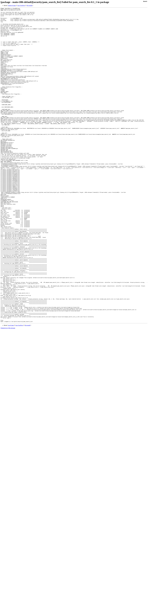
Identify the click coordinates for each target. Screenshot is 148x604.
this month (29, 5)
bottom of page (12, 5)
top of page (11, 387)
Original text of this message (8, 390)
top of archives (21, 5)
